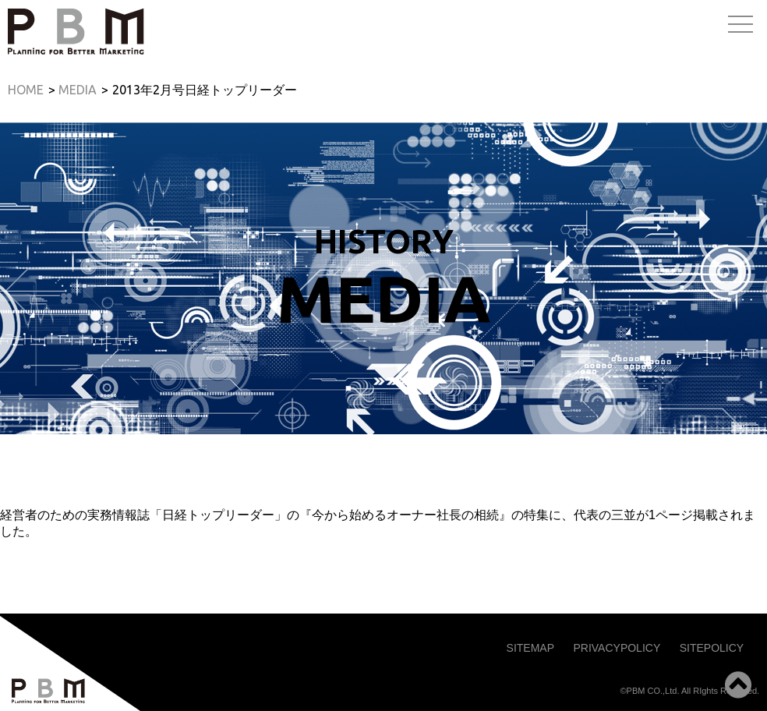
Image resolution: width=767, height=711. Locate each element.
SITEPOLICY (712, 648)
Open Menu (740, 25)
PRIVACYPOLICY (616, 648)
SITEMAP (530, 648)
